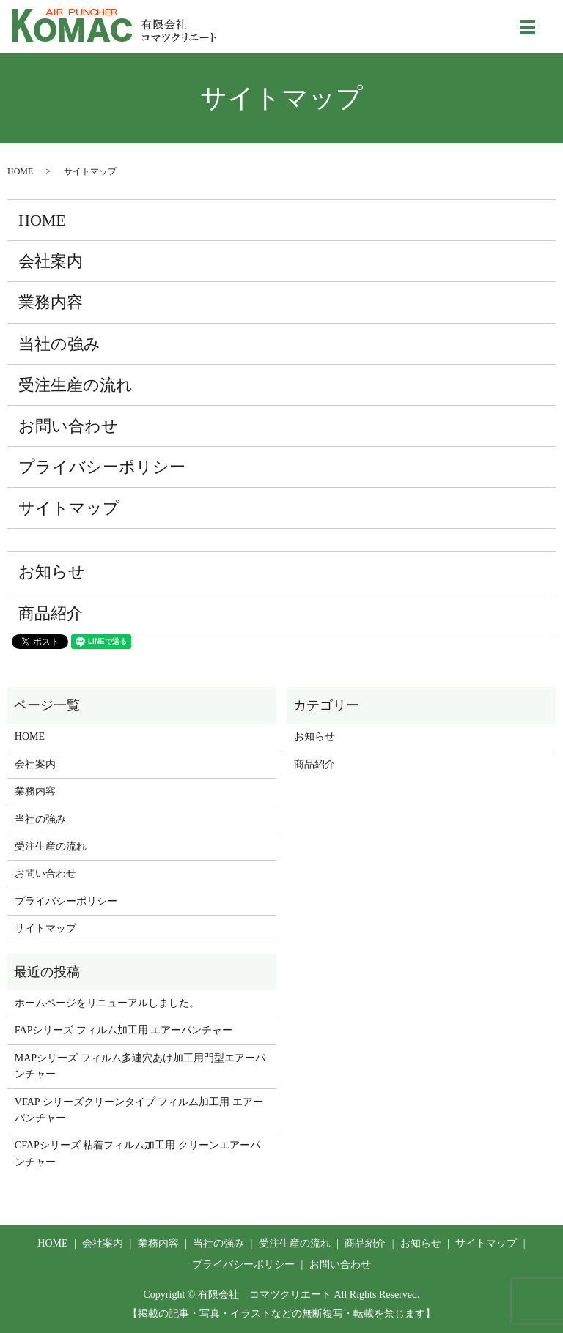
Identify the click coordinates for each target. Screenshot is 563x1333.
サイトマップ (68, 508)
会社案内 (50, 261)
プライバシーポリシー (101, 467)
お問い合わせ (68, 426)
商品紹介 (50, 613)
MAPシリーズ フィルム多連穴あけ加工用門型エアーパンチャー (140, 1066)
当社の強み (59, 344)
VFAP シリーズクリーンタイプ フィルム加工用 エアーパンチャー (139, 1110)
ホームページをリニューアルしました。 (107, 1003)
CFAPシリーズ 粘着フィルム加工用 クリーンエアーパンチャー (137, 1153)
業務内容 (50, 302)
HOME (20, 171)
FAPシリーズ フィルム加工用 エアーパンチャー (124, 1030)
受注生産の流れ (75, 385)
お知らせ (51, 571)
